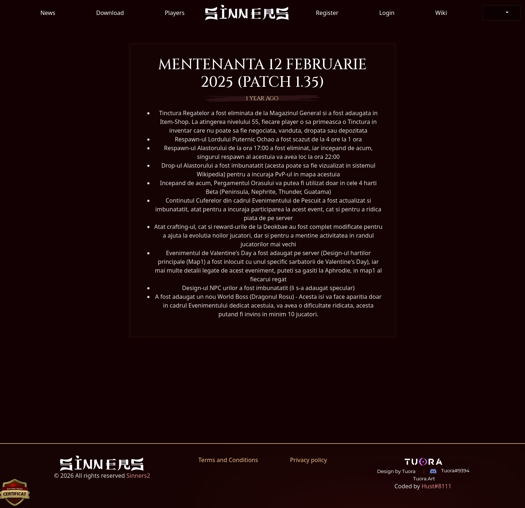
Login (386, 13)
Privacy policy (308, 460)
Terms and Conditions (228, 460)
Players (174, 13)
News (47, 13)
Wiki (441, 13)
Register (327, 13)
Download (110, 13)
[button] (502, 12)
